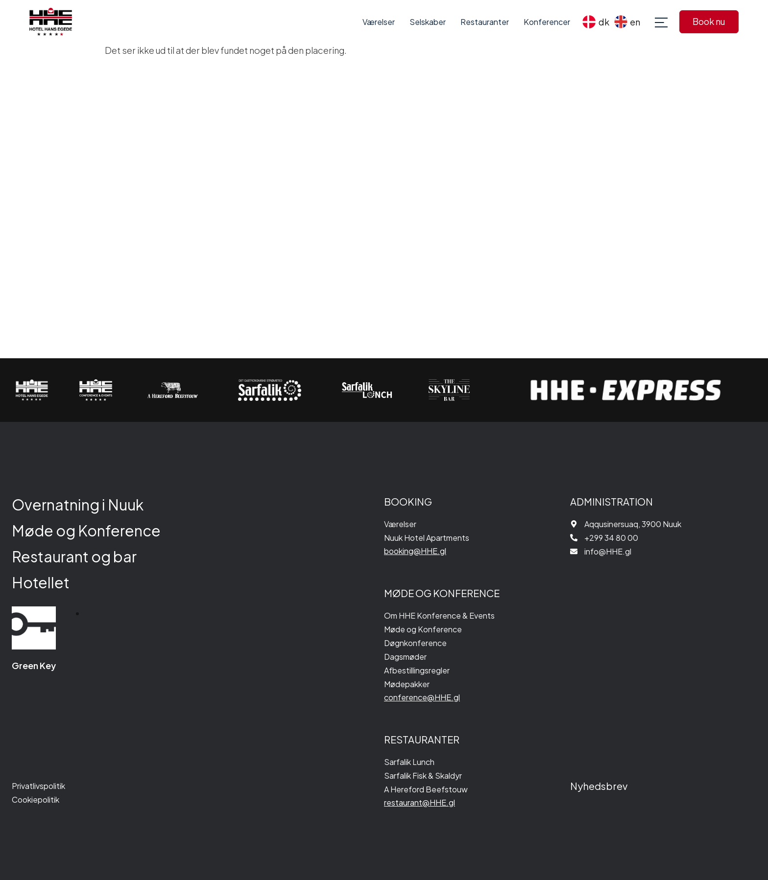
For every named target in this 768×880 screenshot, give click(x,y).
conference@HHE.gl (422, 697)
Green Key (34, 665)
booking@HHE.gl (415, 551)
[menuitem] (595, 22)
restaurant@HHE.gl (419, 802)
